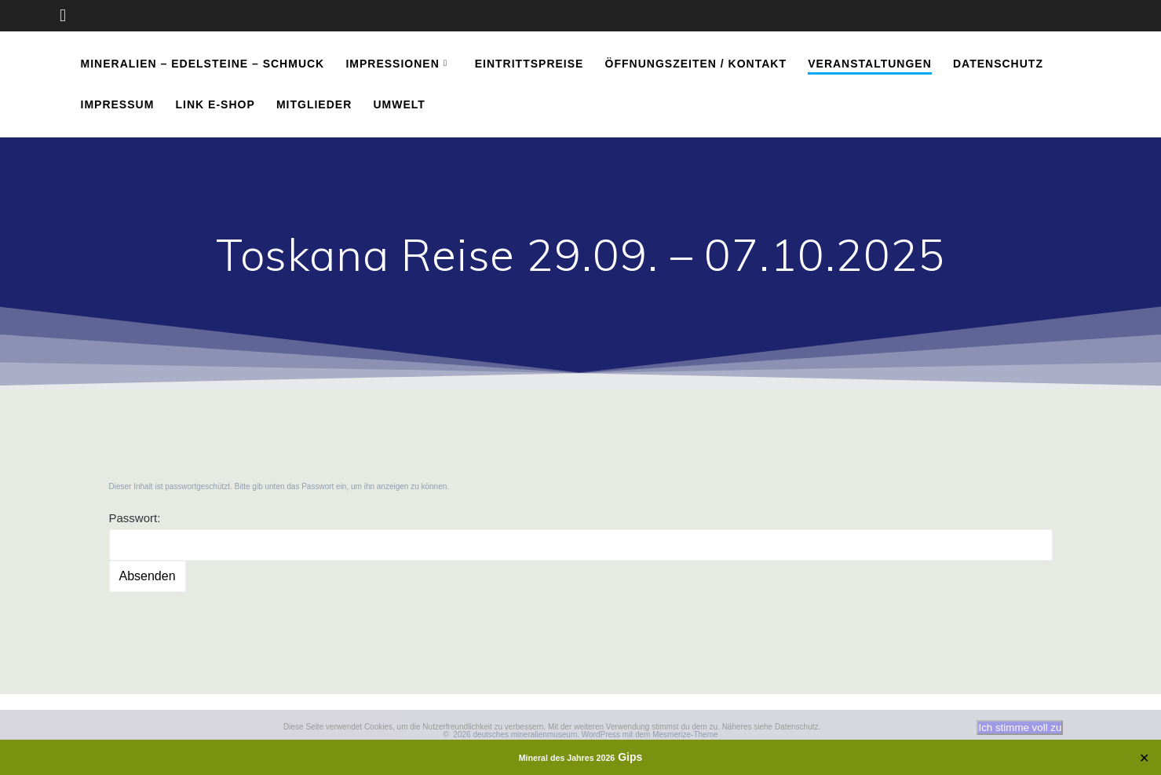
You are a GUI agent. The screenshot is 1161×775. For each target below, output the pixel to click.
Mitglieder (314, 104)
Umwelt (399, 104)
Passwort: (581, 536)
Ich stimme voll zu (1019, 727)
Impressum (118, 104)
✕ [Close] (1144, 757)
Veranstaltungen (870, 63)
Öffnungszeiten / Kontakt (696, 63)
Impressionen (392, 63)
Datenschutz (998, 63)
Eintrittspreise (529, 63)
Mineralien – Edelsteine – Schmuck (203, 63)
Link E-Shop (215, 104)
